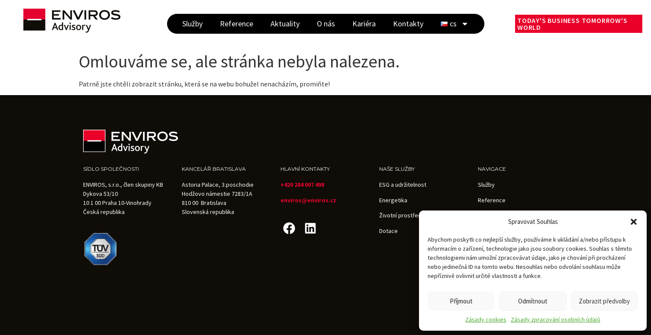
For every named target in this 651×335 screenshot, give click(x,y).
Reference (236, 24)
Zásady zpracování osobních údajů (555, 319)
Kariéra (364, 24)
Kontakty (408, 24)
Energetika (393, 200)
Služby (192, 24)
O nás (326, 24)
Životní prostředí (401, 215)
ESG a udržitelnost (402, 184)
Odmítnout (533, 301)
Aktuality (285, 24)
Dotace (388, 231)
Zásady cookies (485, 319)
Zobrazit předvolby (604, 301)
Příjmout (461, 301)
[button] (633, 221)
